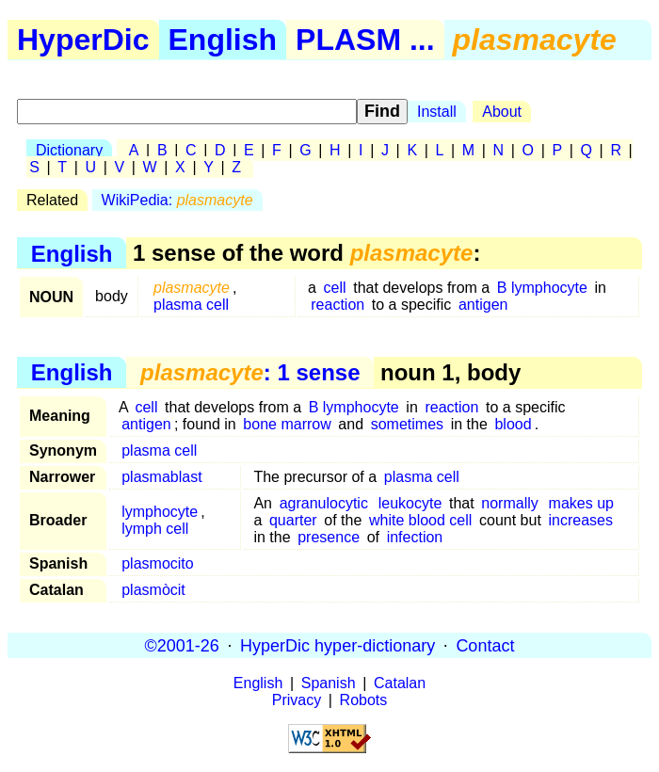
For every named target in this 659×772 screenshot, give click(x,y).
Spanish (328, 683)
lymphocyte (159, 512)
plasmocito (157, 563)
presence (328, 537)
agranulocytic (324, 503)
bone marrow (286, 424)
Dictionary (69, 150)
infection (415, 537)
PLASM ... (365, 39)
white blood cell (420, 520)
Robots (364, 700)
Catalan (400, 683)
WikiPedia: (177, 200)
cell (335, 288)
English (223, 39)
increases (580, 520)
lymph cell (154, 529)
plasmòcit (153, 590)
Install (437, 112)
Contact (485, 644)
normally (509, 503)
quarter (293, 520)
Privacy (296, 700)
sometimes (407, 424)
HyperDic (83, 39)
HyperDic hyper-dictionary (337, 644)
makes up (581, 503)
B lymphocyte (542, 288)
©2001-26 (182, 644)
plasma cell (191, 305)
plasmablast (161, 477)
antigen (483, 305)
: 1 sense (250, 372)
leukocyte (410, 503)
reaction (337, 305)
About (502, 112)
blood (512, 424)
